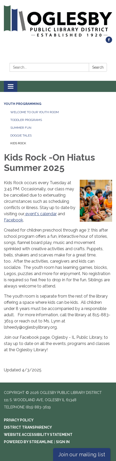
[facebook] (109, 41)
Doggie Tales (21, 135)
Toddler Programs (26, 120)
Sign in (63, 442)
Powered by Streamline (28, 442)
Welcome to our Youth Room (34, 112)
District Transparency (28, 427)
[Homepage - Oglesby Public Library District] (58, 21)
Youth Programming (22, 104)
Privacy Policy (19, 420)
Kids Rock (18, 143)
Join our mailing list (81, 454)
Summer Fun (20, 127)
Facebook (13, 220)
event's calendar (40, 213)
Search (98, 67)
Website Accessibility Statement (38, 435)
